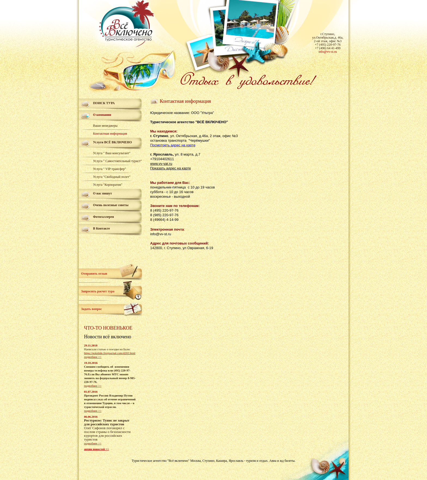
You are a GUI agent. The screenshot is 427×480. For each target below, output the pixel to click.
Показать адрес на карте (170, 168)
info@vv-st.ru (328, 52)
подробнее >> (93, 356)
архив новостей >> (96, 449)
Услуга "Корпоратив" (108, 185)
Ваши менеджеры (105, 126)
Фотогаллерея (103, 217)
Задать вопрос (91, 309)
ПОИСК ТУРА (104, 103)
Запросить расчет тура (97, 291)
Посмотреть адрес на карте (173, 145)
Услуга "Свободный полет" (112, 177)
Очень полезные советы (111, 205)
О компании (102, 115)
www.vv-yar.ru (161, 164)
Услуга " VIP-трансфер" (109, 169)
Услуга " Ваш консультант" (112, 153)
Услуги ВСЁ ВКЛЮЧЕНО (112, 142)
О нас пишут (102, 193)
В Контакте (101, 228)
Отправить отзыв (94, 273)
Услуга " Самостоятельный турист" (117, 161)
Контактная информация (110, 133)
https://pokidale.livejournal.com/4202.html (110, 353)
